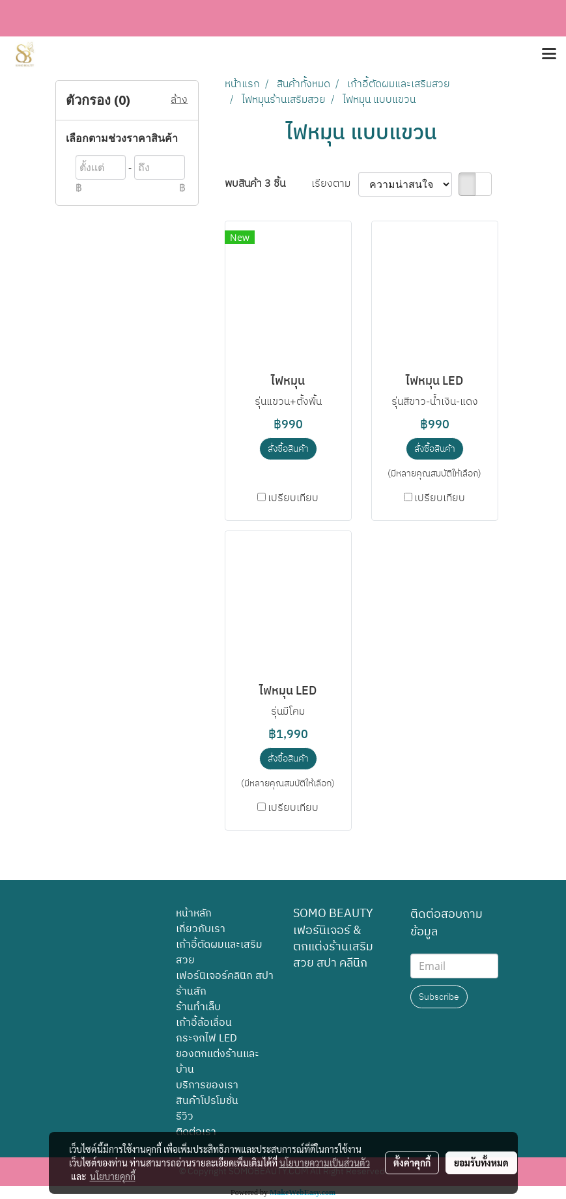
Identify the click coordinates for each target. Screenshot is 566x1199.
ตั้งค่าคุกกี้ (412, 1162)
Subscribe (439, 996)
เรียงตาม (334, 184)
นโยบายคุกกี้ (112, 1176)
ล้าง (179, 100)
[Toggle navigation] (549, 54)
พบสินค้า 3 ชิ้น (255, 184)
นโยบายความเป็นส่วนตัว (324, 1162)
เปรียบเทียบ (293, 498)
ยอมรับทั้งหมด (481, 1162)
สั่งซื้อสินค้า (288, 448)
